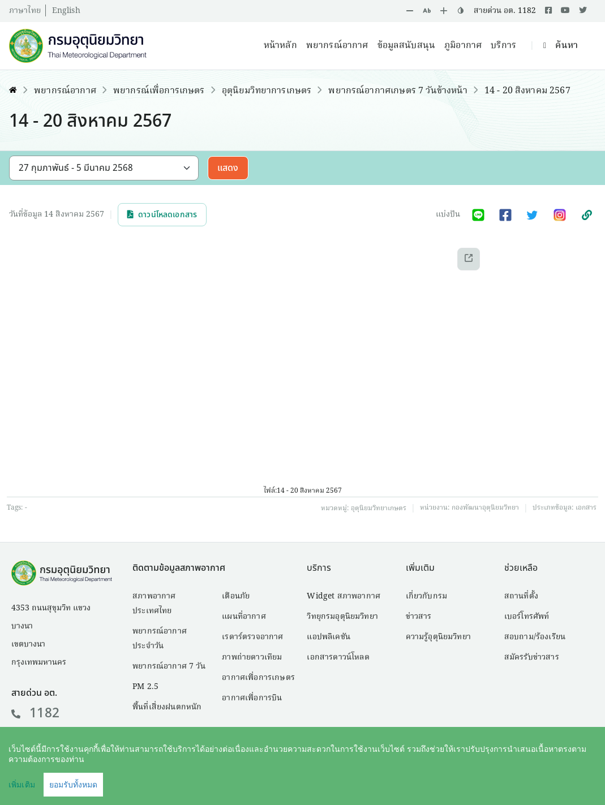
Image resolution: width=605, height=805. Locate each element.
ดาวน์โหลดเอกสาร (162, 215)
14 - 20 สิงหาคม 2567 (527, 91)
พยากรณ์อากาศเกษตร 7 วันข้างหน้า (397, 91)
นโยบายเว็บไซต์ (493, 780)
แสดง (228, 168)
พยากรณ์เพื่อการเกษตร (159, 91)
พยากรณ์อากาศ (337, 45)
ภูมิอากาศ (463, 45)
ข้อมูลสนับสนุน (406, 45)
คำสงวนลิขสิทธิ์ (418, 780)
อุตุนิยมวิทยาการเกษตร (267, 91)
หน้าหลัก (280, 45)
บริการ (503, 45)
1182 (35, 713)
